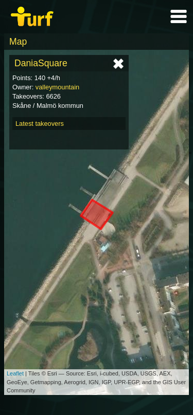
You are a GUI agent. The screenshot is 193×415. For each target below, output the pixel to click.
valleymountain (57, 87)
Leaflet (15, 373)
